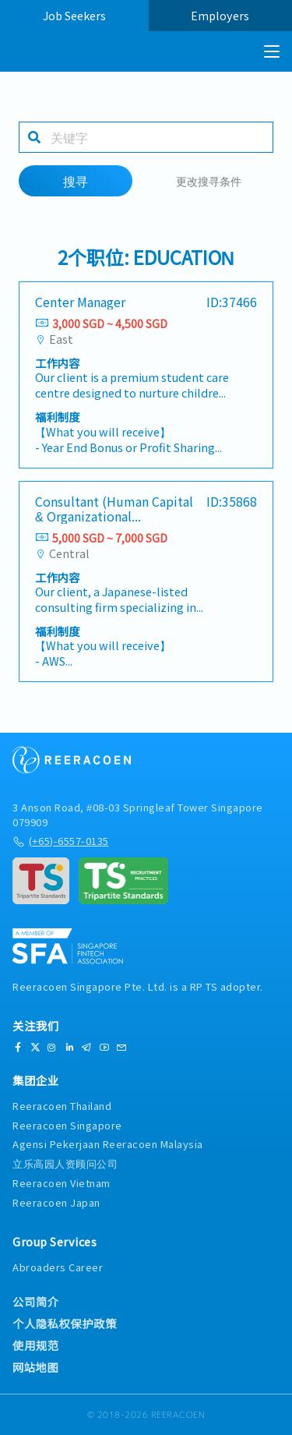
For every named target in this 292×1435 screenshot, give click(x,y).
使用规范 (35, 1345)
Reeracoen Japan (56, 1202)
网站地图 (35, 1367)
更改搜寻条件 (208, 180)
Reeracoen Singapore (67, 1125)
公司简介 (35, 1302)
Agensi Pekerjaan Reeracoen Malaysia (107, 1143)
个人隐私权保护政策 (64, 1323)
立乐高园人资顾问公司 (65, 1163)
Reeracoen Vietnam (61, 1182)
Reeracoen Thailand (61, 1105)
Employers (220, 15)
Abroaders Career (57, 1267)
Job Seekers (74, 15)
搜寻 (75, 180)
